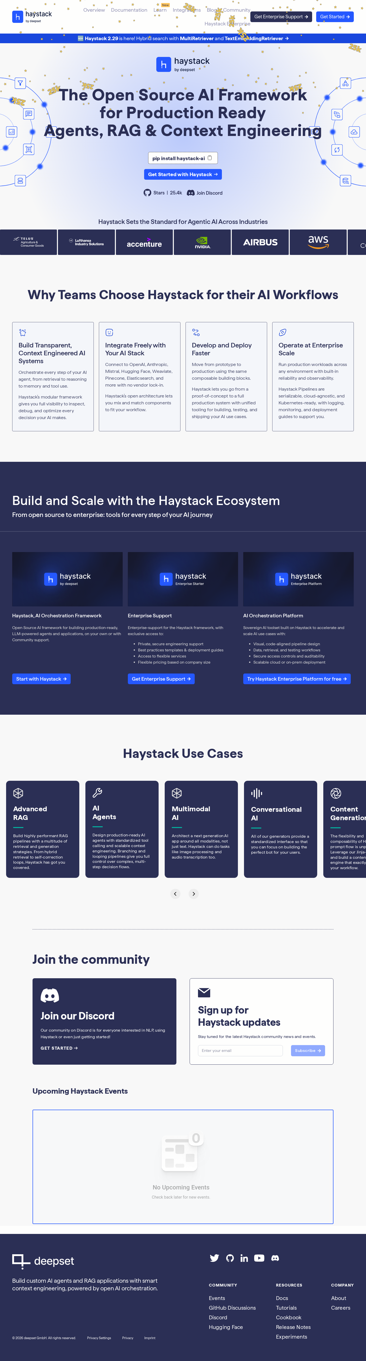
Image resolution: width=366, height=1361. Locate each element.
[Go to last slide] (174, 894)
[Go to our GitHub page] (230, 1260)
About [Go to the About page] (338, 1298)
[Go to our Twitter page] (214, 1260)
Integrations (187, 10)
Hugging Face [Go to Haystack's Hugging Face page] (226, 1327)
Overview (94, 10)
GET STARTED (59, 1048)
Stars (163, 193)
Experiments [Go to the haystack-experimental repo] (291, 1337)
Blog (212, 10)
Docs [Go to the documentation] (282, 1298)
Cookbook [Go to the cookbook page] (288, 1317)
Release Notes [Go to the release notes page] (293, 1327)
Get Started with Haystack (183, 174)
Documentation (129, 10)
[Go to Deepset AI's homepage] (86, 1262)
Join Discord (205, 193)
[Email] (240, 1050)
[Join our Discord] (275, 1260)
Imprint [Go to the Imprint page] (149, 1338)
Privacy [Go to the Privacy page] (127, 1338)
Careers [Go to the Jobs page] (340, 1308)
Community (236, 10)
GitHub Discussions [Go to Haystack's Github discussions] (232, 1308)
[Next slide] (192, 894)
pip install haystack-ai (183, 158)
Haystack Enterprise (227, 24)
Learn (160, 10)
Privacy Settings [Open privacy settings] (99, 1338)
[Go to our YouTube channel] (259, 1260)
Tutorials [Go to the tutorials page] (286, 1308)
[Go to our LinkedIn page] (244, 1260)
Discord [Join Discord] (218, 1317)
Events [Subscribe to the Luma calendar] (217, 1298)
